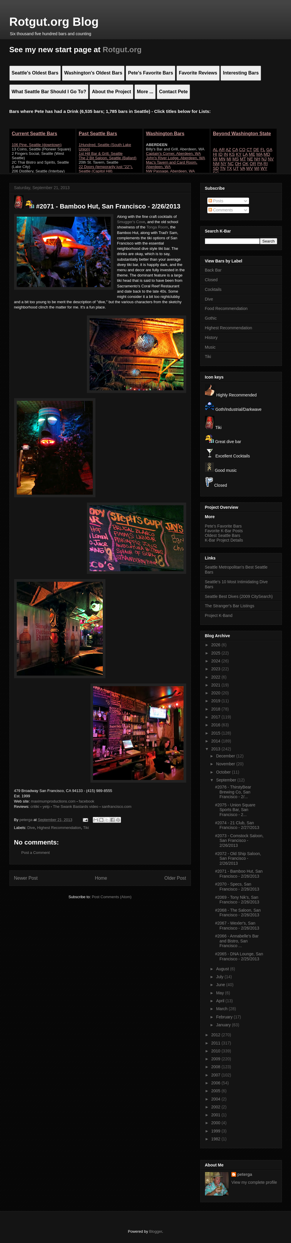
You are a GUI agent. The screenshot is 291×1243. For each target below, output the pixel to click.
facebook (86, 801)
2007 (216, 1075)
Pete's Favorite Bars (223, 526)
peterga (244, 1174)
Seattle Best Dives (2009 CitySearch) (239, 596)
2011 (216, 1043)
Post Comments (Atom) (112, 897)
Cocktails (213, 289)
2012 (216, 1034)
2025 (216, 653)
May (220, 993)
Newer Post (26, 878)
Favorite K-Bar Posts (224, 530)
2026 (216, 644)
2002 (216, 1107)
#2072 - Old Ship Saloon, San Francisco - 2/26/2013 (238, 858)
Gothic (211, 318)
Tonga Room (157, 227)
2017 (216, 717)
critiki (35, 806)
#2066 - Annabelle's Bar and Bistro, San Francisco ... (236, 941)
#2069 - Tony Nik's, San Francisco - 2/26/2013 (237, 900)
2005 (216, 1090)
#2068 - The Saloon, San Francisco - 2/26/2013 (237, 913)
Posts (215, 201)
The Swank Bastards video (75, 806)
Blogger (155, 1231)
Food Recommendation (226, 308)
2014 (216, 741)
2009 (216, 1059)
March (222, 1008)
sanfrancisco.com (116, 806)
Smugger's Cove (131, 222)
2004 (216, 1099)
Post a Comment (35, 852)
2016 (216, 725)
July (220, 976)
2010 (216, 1051)
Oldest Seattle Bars (222, 535)
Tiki (86, 827)
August (223, 968)
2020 (216, 693)
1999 (216, 1131)
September (226, 780)
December (226, 756)
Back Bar (213, 270)
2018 (216, 709)
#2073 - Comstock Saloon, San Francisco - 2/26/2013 (239, 840)
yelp (46, 806)
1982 (216, 1139)
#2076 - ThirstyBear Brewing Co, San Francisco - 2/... (233, 792)
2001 (216, 1115)
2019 (216, 700)
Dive (31, 827)
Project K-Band (219, 615)
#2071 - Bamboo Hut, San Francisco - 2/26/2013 (239, 874)
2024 (216, 661)
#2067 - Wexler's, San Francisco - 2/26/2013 (237, 925)
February (225, 1017)
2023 (216, 669)
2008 (216, 1066)
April (221, 1000)
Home (101, 878)
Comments (220, 210)
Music (210, 347)
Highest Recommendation (59, 827)
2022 (216, 677)
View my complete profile (254, 1182)
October (224, 772)
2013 (216, 749)
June (221, 984)
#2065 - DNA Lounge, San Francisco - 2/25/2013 (239, 956)
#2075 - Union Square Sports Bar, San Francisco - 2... (235, 810)
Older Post (175, 878)
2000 (216, 1122)
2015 (216, 733)
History (211, 337)
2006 (216, 1083)
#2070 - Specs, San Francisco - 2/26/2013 (237, 886)
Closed (211, 279)
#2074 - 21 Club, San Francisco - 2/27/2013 (237, 825)
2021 (216, 685)
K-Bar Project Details (224, 540)
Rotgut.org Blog (54, 21)
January (224, 1024)
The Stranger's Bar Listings (229, 605)
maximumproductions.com (53, 801)
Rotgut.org (122, 49)
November (226, 764)
